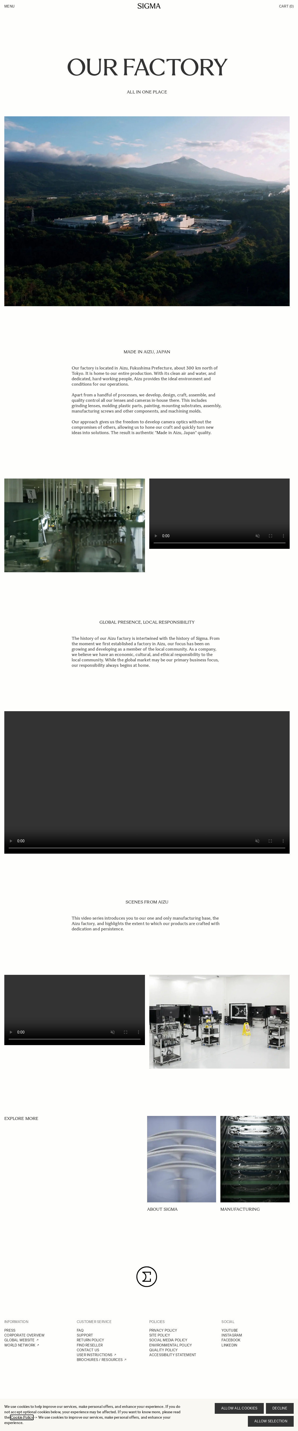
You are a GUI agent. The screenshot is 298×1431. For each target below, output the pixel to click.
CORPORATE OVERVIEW (24, 1335)
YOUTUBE (229, 1330)
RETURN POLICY (90, 1340)
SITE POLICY (159, 1335)
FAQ (80, 1330)
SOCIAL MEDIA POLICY (168, 1340)
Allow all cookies (239, 1408)
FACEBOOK (230, 1340)
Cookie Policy (22, 1417)
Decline (279, 1408)
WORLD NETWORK (19, 1345)
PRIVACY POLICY (163, 1330)
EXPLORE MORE (21, 1118)
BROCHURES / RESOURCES (100, 1360)
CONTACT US (88, 1350)
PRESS (9, 1330)
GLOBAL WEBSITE (19, 1340)
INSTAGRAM (231, 1335)
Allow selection (270, 1421)
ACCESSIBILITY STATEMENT (172, 1355)
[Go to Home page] (149, 6)
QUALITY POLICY (163, 1350)
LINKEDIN (229, 1345)
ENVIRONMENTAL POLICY (170, 1345)
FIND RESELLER (90, 1345)
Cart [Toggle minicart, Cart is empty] (286, 6)
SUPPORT (85, 1335)
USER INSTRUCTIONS (94, 1355)
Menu (9, 6)
